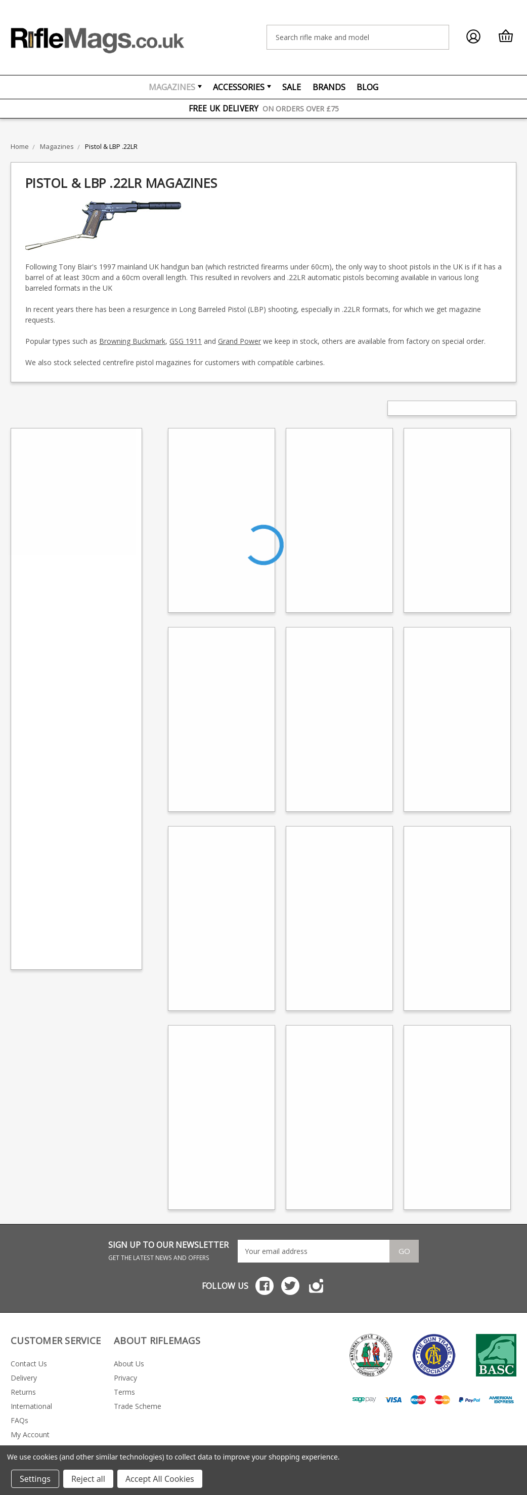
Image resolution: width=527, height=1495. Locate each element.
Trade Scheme (137, 1406)
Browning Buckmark (132, 341)
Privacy (125, 1378)
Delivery (24, 1378)
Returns (23, 1392)
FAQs (19, 1420)
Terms (124, 1392)
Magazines (175, 87)
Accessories (242, 87)
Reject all (88, 1478)
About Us (129, 1363)
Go (404, 1250)
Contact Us (29, 1363)
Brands (329, 87)
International (31, 1406)
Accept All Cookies (159, 1478)
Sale (291, 87)
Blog (367, 87)
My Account (30, 1434)
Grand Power (239, 341)
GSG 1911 (185, 341)
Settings (35, 1478)
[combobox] (358, 37)
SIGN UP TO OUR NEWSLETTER (168, 1250)
